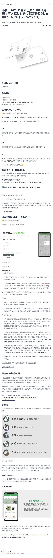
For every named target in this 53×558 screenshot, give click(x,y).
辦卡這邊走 (22, 105)
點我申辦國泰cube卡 (8, 367)
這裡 (35, 363)
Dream (21, 553)
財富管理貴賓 (8, 212)
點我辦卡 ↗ (5, 87)
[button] (50, 4)
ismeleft (9, 4)
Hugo (11, 553)
